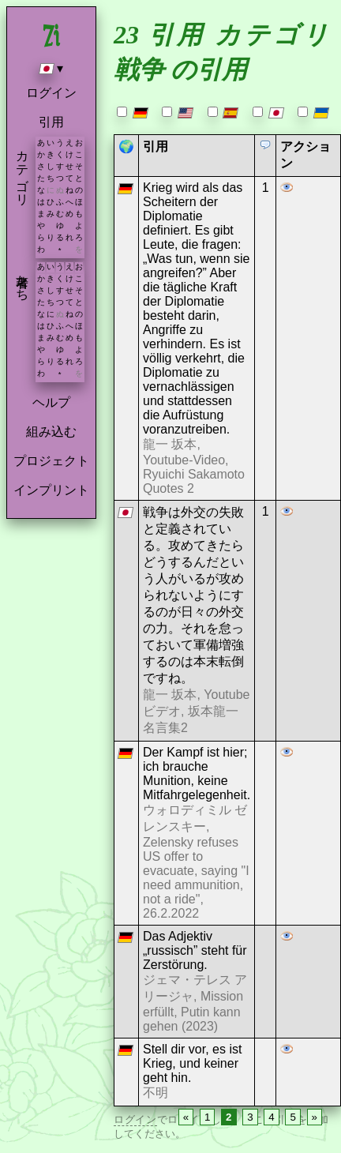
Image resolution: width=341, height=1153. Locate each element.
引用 (51, 122)
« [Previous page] (186, 1117)
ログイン (51, 93)
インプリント (51, 490)
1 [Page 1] (207, 1117)
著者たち (22, 280)
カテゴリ (22, 170)
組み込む (51, 431)
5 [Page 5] (292, 1117)
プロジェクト (51, 461)
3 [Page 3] (250, 1117)
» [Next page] (314, 1117)
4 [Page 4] (271, 1117)
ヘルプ (51, 402)
